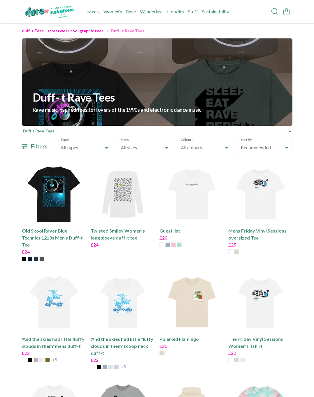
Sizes (125, 139)
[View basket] (286, 11)
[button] (106, 147)
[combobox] (84, 147)
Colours (187, 139)
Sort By (246, 139)
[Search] (275, 11)
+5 (54, 360)
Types (65, 139)
